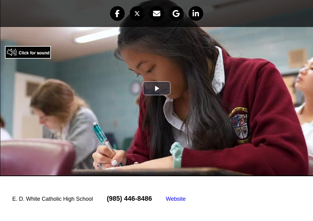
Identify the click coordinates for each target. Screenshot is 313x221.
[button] (117, 13)
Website (176, 199)
